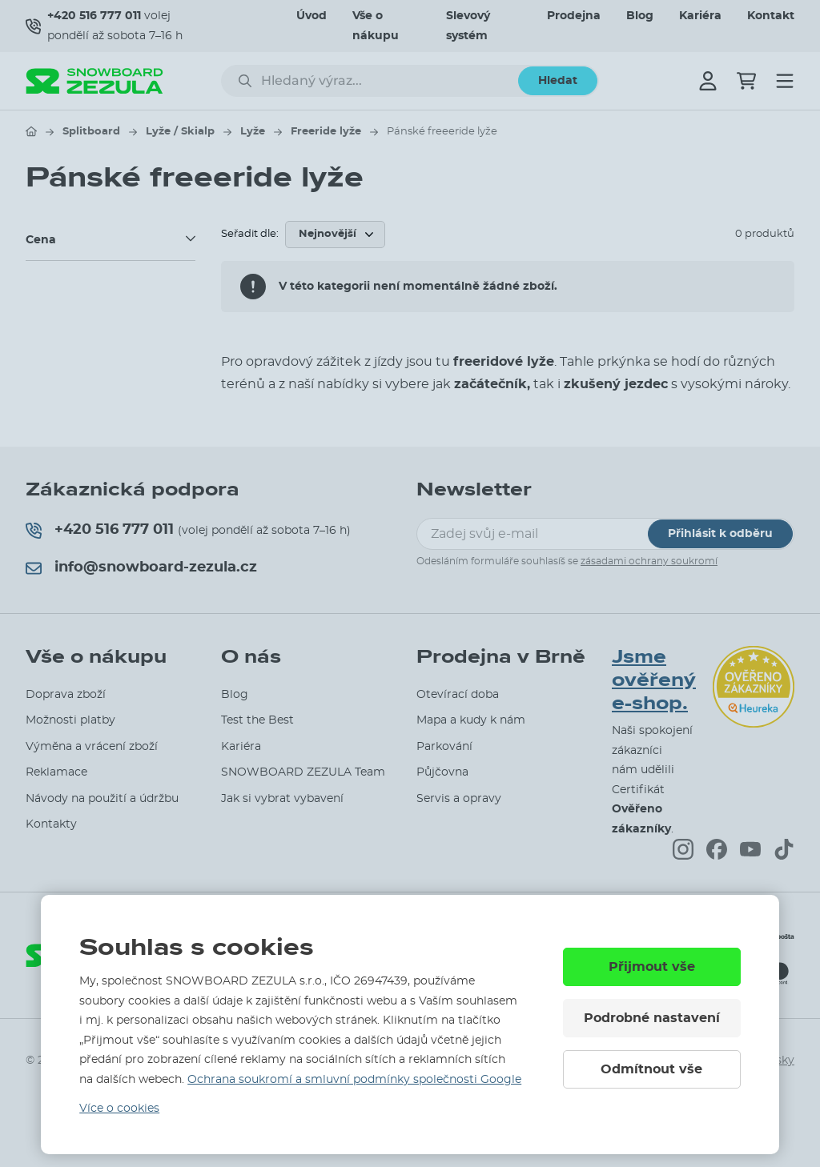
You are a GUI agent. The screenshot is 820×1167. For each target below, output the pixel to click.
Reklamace (56, 772)
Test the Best (257, 720)
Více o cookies (119, 1108)
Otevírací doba (457, 694)
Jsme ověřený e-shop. (654, 680)
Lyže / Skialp (180, 131)
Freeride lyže (326, 131)
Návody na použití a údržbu (102, 798)
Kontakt (770, 16)
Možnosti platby (70, 720)
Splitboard (91, 131)
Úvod (311, 16)
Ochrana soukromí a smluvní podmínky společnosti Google (354, 1079)
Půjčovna (442, 772)
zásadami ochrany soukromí (649, 561)
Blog (639, 16)
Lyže (252, 131)
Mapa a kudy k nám (470, 720)
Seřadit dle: (250, 234)
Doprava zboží (66, 694)
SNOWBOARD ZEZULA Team (303, 772)
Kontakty (51, 824)
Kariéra (700, 16)
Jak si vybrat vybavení (282, 798)
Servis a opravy (458, 798)
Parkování (444, 746)
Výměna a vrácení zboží (92, 746)
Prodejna (574, 16)
